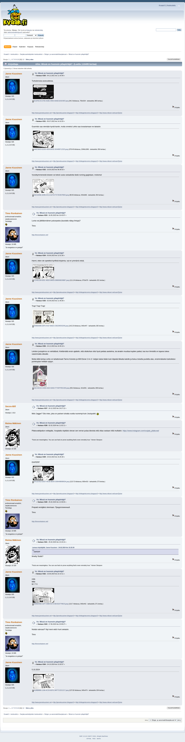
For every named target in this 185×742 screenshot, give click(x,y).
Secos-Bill (10, 406)
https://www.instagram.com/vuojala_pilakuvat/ (141, 431)
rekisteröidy (39, 30)
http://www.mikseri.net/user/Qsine (110, 113)
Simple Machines (102, 736)
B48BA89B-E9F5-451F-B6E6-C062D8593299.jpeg (50, 326)
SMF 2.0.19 (83, 736)
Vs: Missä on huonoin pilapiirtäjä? (49, 73)
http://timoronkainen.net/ (40, 235)
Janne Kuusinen (13, 73)
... (11, 59)
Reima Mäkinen (13, 423)
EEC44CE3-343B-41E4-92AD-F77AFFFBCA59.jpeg (51, 388)
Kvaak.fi (162, 5)
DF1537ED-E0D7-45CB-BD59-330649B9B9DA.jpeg (51, 481)
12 (23, 59)
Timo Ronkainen (13, 213)
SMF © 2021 (92, 736)
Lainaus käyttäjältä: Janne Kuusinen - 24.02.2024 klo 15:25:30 (53, 547)
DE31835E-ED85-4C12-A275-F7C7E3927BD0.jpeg (51, 195)
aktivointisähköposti (15, 32)
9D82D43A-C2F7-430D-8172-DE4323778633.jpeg (50, 604)
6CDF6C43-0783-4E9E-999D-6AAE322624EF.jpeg (51, 101)
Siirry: (146, 720)
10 (18, 59)
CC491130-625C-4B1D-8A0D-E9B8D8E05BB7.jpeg (51, 280)
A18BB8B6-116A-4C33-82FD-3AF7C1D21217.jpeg (51, 690)
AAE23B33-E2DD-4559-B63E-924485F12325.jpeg (50, 149)
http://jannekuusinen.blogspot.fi (63, 113)
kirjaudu (29, 30)
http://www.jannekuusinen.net (42, 113)
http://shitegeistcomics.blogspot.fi (87, 113)
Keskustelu (171, 5)
